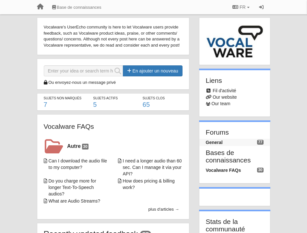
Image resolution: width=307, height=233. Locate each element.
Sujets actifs (105, 98)
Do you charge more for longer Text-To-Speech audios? (72, 187)
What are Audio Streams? (74, 201)
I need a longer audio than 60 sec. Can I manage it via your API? (152, 167)
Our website (225, 97)
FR (240, 7)
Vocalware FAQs (69, 126)
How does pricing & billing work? (149, 184)
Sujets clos (154, 98)
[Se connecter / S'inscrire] (261, 7)
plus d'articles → (163, 209)
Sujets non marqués (63, 98)
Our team (220, 103)
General (214, 142)
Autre (78, 146)
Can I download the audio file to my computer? (78, 164)
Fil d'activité (224, 90)
